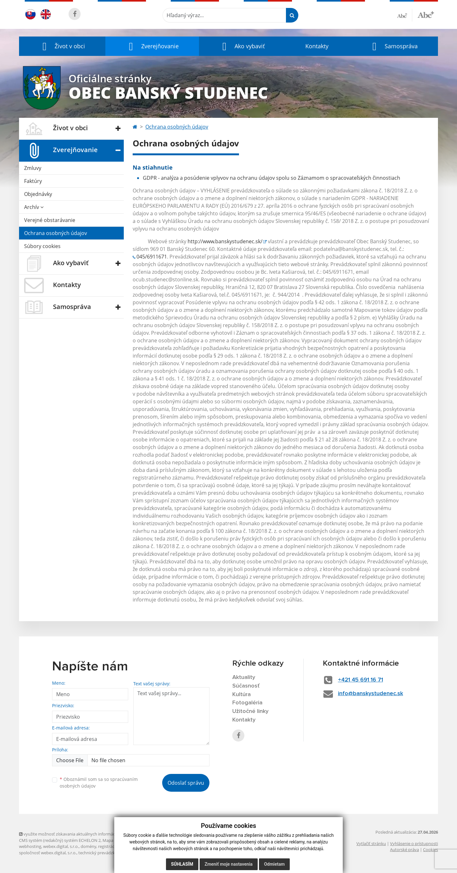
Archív (33, 207)
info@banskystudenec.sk (370, 693)
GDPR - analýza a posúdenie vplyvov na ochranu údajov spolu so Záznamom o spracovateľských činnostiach (271, 177)
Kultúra (241, 694)
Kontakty (316, 46)
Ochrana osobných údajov (55, 233)
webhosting (30, 846)
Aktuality (243, 677)
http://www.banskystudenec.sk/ (225, 241)
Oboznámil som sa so (99, 782)
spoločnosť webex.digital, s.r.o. (47, 853)
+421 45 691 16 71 (360, 680)
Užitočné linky (250, 711)
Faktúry (33, 181)
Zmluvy (32, 168)
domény (88, 846)
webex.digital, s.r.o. (61, 846)
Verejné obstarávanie (49, 220)
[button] (62, 46)
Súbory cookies (42, 246)
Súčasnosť (246, 686)
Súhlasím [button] (182, 864)
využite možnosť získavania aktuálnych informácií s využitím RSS (82, 834)
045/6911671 (151, 256)
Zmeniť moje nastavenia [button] (229, 864)
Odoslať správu (186, 782)
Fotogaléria (247, 703)
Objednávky (38, 194)
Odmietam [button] (274, 864)
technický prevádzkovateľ (102, 853)
